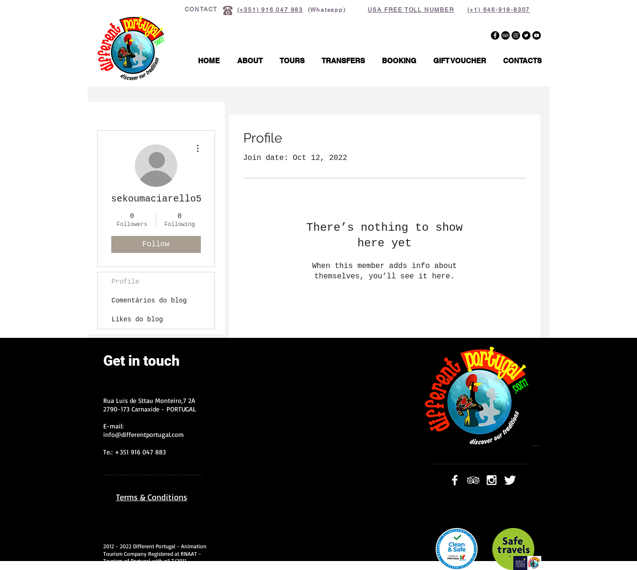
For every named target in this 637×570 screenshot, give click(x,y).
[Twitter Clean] (510, 480)
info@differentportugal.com (143, 434)
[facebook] (455, 480)
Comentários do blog (149, 300)
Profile (126, 281)
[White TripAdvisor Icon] (473, 480)
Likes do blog (137, 319)
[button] (292, 60)
